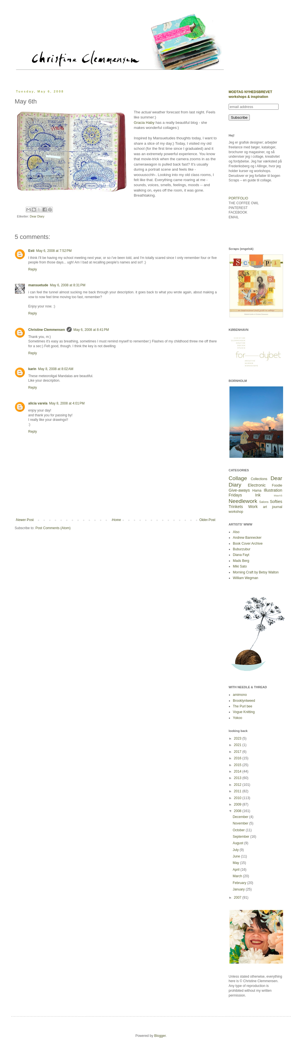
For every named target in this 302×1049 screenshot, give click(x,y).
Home (116, 520)
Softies (276, 501)
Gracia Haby (144, 122)
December (241, 817)
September (241, 837)
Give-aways (239, 490)
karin (32, 369)
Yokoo (237, 718)
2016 (238, 758)
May (236, 863)
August (238, 843)
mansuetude (38, 285)
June (237, 856)
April (236, 870)
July (236, 850)
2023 (238, 738)
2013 (238, 778)
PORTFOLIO (238, 198)
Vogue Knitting (244, 712)
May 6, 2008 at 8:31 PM (68, 285)
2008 (238, 811)
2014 (238, 771)
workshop (236, 512)
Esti (31, 251)
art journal (272, 507)
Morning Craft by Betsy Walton (256, 572)
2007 (238, 898)
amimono (240, 695)
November (241, 823)
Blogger (160, 1036)
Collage (238, 478)
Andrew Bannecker (247, 538)
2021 (238, 745)
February (240, 883)
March (238, 876)
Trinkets (236, 506)
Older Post (207, 520)
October (239, 830)
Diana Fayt (241, 555)
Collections (259, 479)
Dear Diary (37, 216)
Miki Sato (240, 566)
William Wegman (245, 578)
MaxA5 (278, 495)
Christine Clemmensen (46, 330)
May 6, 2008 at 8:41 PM (91, 330)
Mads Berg (241, 561)
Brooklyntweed (244, 701)
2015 (238, 765)
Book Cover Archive (247, 544)
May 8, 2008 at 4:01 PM (67, 403)
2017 (238, 752)
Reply (32, 269)
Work (253, 506)
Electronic (257, 485)
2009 (238, 804)
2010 (238, 798)
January (239, 889)
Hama (256, 490)
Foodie (277, 485)
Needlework (243, 501)
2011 (238, 791)
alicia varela (37, 403)
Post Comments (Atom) (53, 528)
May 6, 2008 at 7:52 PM (54, 251)
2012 (238, 785)
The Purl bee (242, 706)
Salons (263, 501)
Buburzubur (241, 549)
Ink (258, 495)
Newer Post (25, 520)
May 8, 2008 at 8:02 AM (55, 369)
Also (236, 532)
